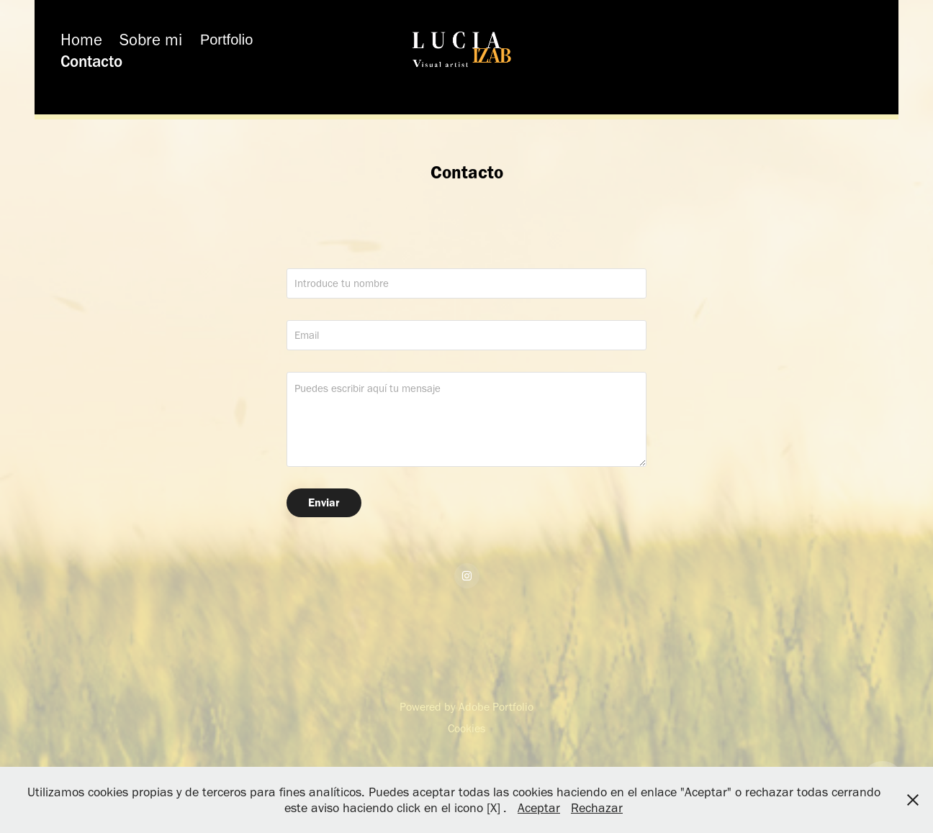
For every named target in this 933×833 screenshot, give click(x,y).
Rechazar (597, 808)
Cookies (466, 728)
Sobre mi (151, 39)
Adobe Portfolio (496, 707)
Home (81, 39)
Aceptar (539, 808)
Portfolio (226, 39)
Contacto (91, 61)
